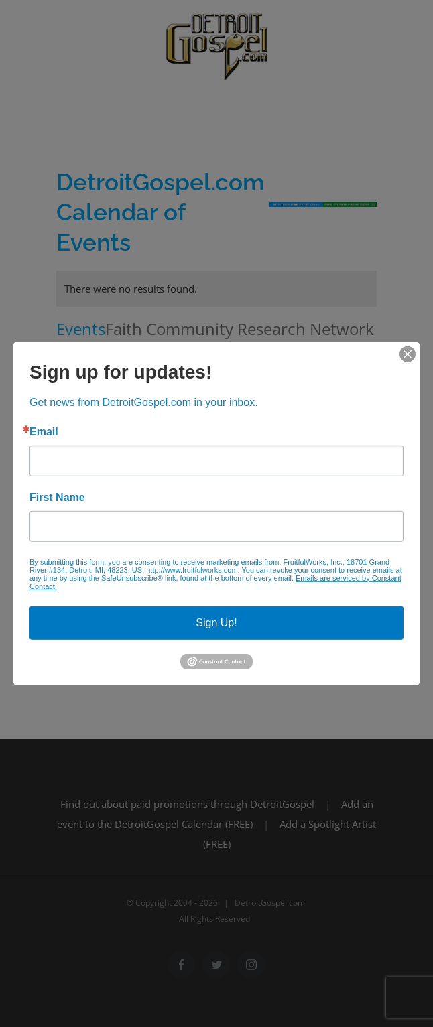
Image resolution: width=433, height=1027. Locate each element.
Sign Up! (216, 622)
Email (43, 431)
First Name (57, 497)
